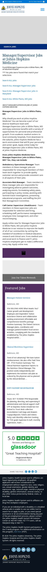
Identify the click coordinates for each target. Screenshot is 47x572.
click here (17, 531)
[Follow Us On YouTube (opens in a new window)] (23, 549)
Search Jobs (10, 46)
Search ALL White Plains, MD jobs (17, 99)
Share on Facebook (26, 471)
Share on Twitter (29, 471)
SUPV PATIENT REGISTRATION (20, 388)
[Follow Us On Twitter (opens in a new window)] (18, 549)
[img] (13, 9)
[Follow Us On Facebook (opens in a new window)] (13, 549)
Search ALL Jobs (10, 80)
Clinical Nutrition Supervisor (20, 347)
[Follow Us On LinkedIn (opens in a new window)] (28, 549)
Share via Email (36, 471)
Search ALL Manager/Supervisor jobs (19, 85)
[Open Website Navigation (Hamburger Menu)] (41, 6)
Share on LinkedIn (32, 471)
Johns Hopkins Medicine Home (13, 1)
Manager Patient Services (18, 298)
